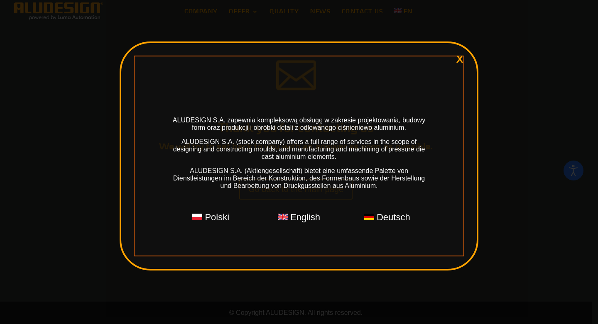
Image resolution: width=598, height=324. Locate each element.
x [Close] (459, 59)
